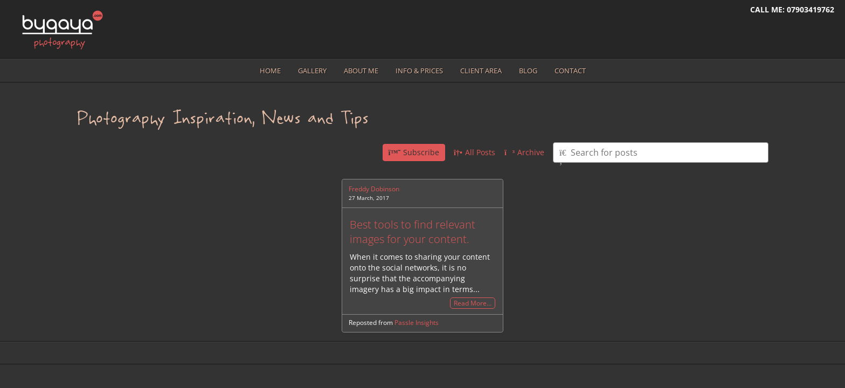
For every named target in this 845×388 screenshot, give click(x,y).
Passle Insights (416, 322)
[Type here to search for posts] (660, 152)
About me (361, 70)
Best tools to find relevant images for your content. (412, 231)
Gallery (312, 70)
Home (270, 70)
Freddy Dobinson (374, 188)
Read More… (472, 303)
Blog (528, 70)
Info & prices (419, 70)
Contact (570, 70)
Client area (481, 70)
